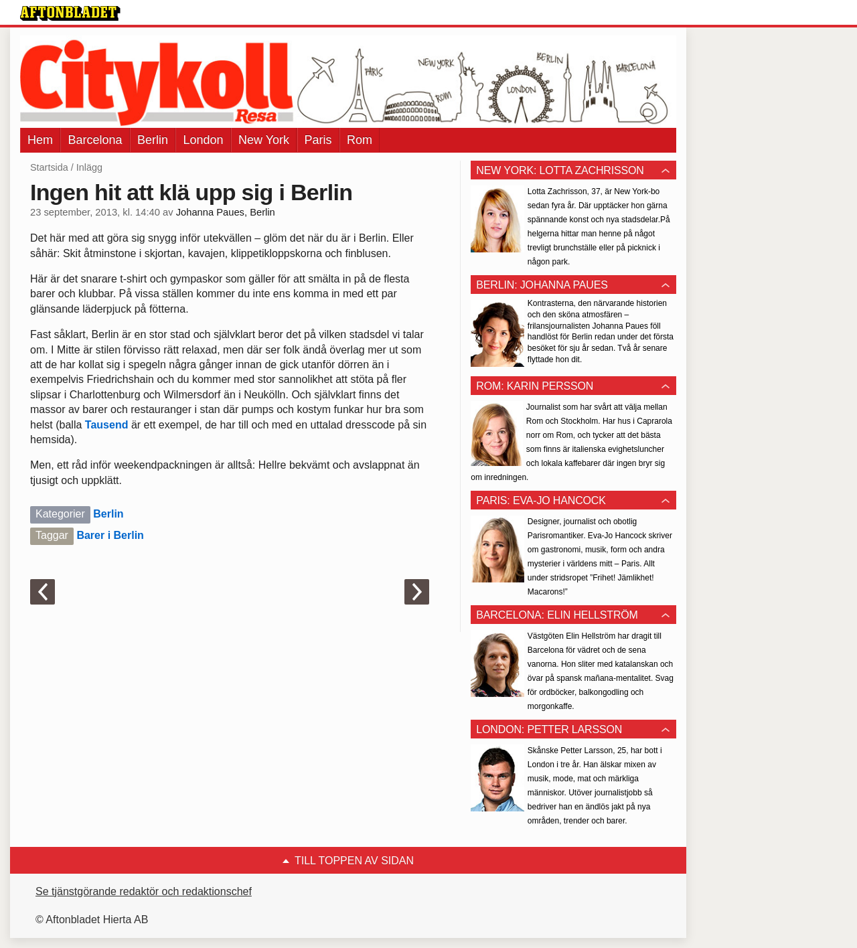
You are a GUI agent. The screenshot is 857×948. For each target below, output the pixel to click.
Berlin (152, 140)
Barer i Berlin (109, 535)
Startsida (49, 167)
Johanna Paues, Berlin (225, 212)
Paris (318, 140)
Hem (40, 140)
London (203, 140)
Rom (359, 140)
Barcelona (95, 140)
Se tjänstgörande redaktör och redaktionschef (143, 891)
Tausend (107, 424)
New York (263, 140)
